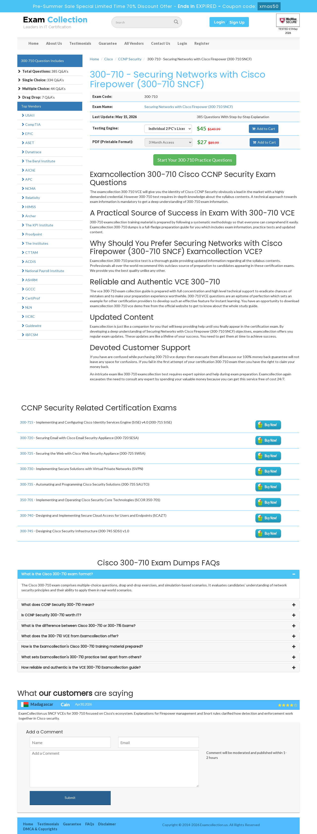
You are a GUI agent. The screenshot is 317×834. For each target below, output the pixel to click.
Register (201, 43)
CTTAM (29, 252)
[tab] (158, 574)
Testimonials (80, 43)
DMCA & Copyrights (40, 829)
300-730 (26, 469)
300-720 (26, 438)
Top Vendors (31, 106)
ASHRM (29, 280)
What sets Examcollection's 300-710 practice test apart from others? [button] (81, 657)
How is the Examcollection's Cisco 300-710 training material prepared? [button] (82, 646)
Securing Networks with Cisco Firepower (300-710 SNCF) (188, 107)
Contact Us (160, 43)
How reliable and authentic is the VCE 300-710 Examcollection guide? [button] (81, 667)
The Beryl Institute (38, 161)
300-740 (26, 515)
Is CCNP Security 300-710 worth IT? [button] (51, 615)
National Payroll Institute (42, 271)
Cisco (108, 59)
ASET (27, 143)
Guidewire (31, 325)
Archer (28, 216)
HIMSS (28, 207)
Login (182, 43)
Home (33, 43)
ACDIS (28, 261)
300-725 (26, 453)
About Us (54, 43)
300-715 (26, 422)
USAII (28, 115)
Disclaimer (107, 824)
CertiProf (30, 298)
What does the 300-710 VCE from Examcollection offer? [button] (69, 636)
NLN (26, 307)
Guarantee (108, 43)
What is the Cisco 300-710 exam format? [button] (57, 574)
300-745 (26, 531)
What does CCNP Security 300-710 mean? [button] (57, 604)
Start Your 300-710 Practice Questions (195, 160)
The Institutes (34, 243)
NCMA (28, 188)
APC (26, 179)
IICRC (28, 316)
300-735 (26, 484)
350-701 (26, 500)
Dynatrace (31, 152)
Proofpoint (31, 234)
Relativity (30, 197)
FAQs (89, 824)
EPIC (27, 133)
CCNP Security (129, 59)
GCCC (28, 289)
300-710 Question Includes (42, 61)
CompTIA (31, 124)
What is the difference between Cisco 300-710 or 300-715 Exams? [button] (78, 625)
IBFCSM (29, 335)
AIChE (28, 170)
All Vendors (134, 43)
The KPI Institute (37, 225)
